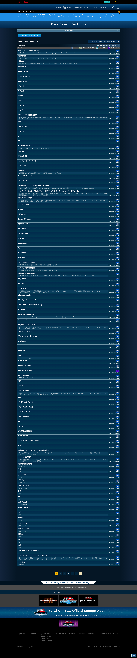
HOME (18, 12)
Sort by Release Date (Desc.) (46, 637)
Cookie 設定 (116, 646)
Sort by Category (47, 640)
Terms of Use (97, 646)
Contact (89, 646)
